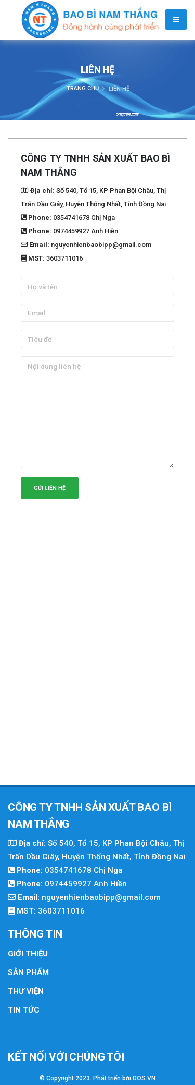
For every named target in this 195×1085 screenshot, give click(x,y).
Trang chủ (83, 88)
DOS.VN (144, 1078)
